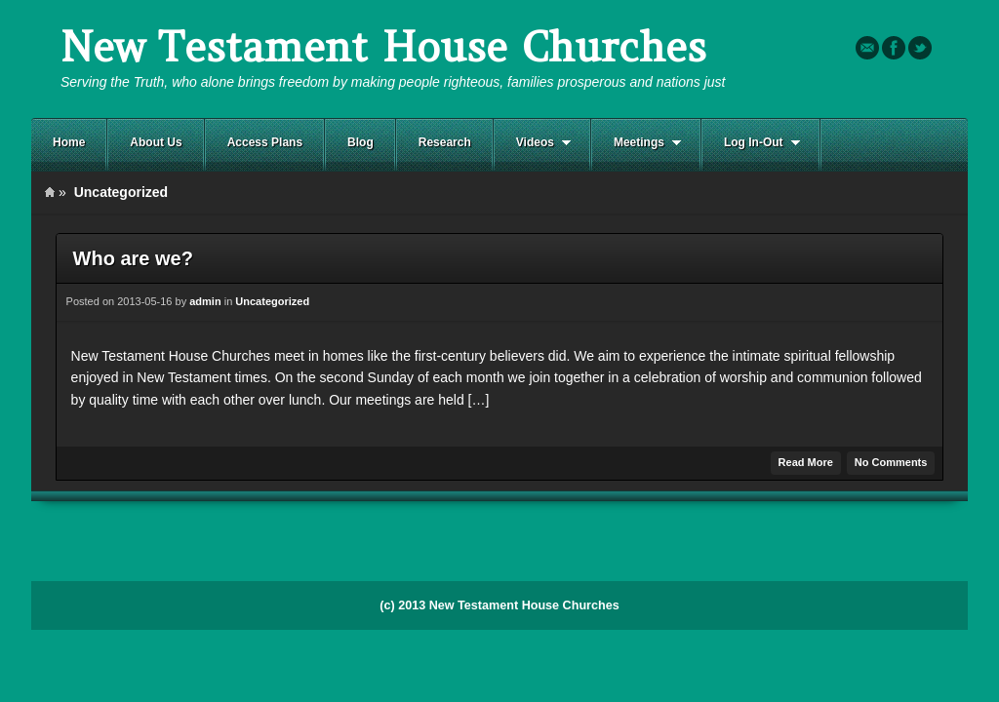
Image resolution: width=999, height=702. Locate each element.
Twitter (920, 47)
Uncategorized (272, 301)
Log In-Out (751, 143)
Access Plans (264, 142)
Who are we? (133, 258)
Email (867, 47)
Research (445, 142)
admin (204, 301)
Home (69, 142)
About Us (155, 142)
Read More (806, 462)
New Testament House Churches (383, 47)
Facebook (893, 47)
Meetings (636, 143)
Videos (533, 143)
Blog (360, 142)
